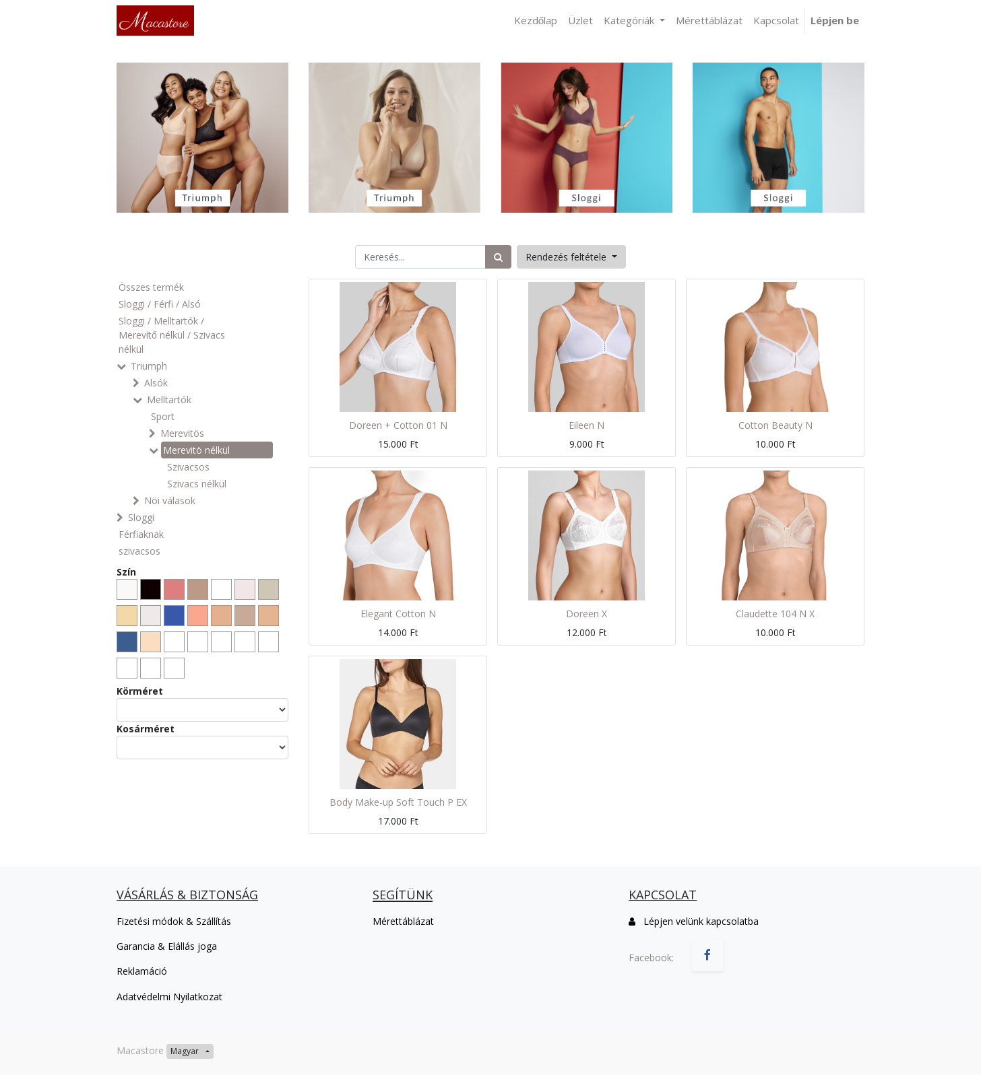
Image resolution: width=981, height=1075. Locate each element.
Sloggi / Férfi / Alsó (160, 304)
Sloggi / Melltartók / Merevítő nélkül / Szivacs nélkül (172, 334)
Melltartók (169, 399)
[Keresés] (498, 257)
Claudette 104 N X (775, 613)
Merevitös (182, 433)
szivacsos (139, 551)
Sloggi (141, 517)
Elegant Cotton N (398, 613)
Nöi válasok (169, 500)
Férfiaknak (141, 534)
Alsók (156, 382)
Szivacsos (188, 466)
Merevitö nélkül (196, 450)
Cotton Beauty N (775, 425)
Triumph (149, 365)
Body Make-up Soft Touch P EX (398, 802)
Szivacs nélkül (196, 483)
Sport (163, 416)
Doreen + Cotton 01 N (398, 425)
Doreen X (586, 613)
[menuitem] (536, 20)
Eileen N (586, 425)
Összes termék (151, 287)
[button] (571, 257)
